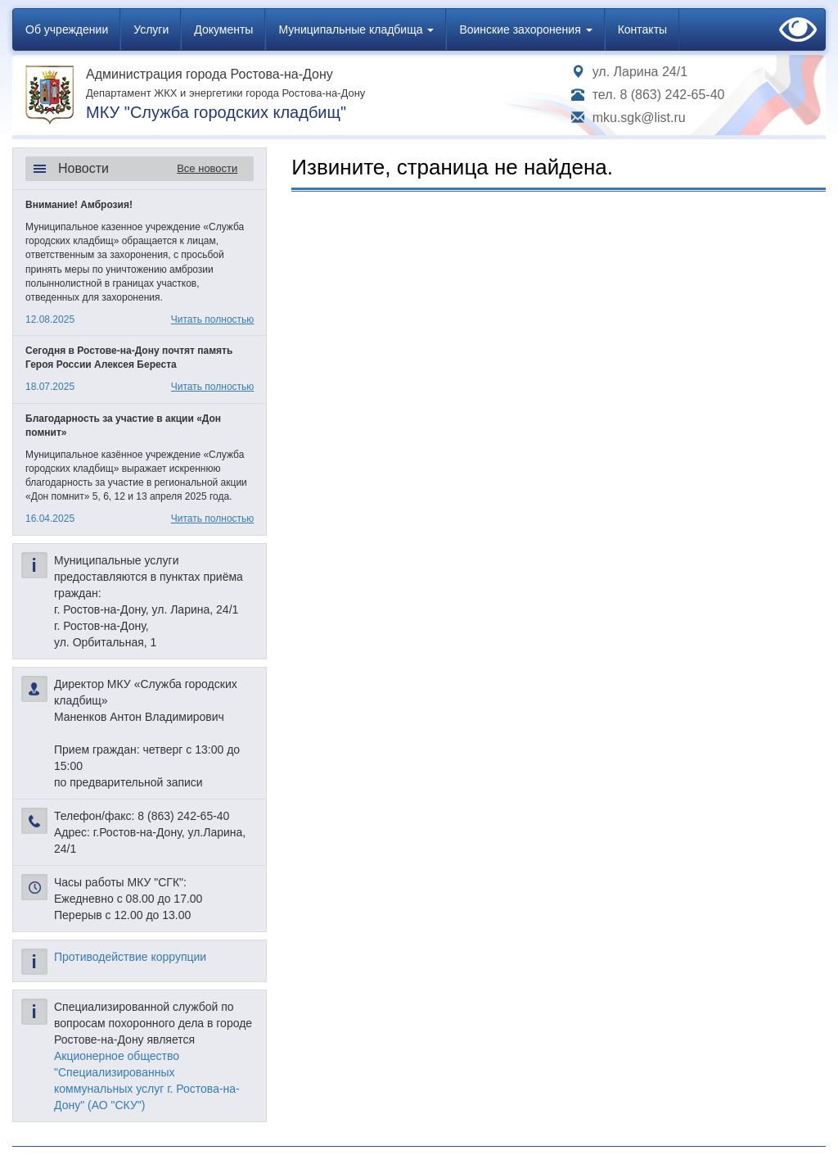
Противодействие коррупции (130, 956)
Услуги (151, 29)
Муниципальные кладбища (356, 29)
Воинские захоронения (525, 29)
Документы (223, 29)
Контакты (642, 29)
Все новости (207, 168)
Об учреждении (66, 29)
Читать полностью (213, 319)
